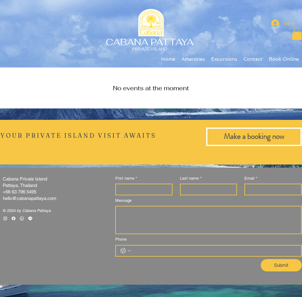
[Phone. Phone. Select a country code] (126, 250)
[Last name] (207, 189)
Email (250, 178)
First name (126, 178)
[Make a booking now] (254, 137)
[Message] (208, 220)
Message (123, 200)
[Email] (271, 189)
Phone (121, 239)
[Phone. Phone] (214, 251)
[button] (297, 33)
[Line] (30, 218)
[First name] (142, 189)
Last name (191, 178)
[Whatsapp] (21, 218)
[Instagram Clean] (5, 218)
